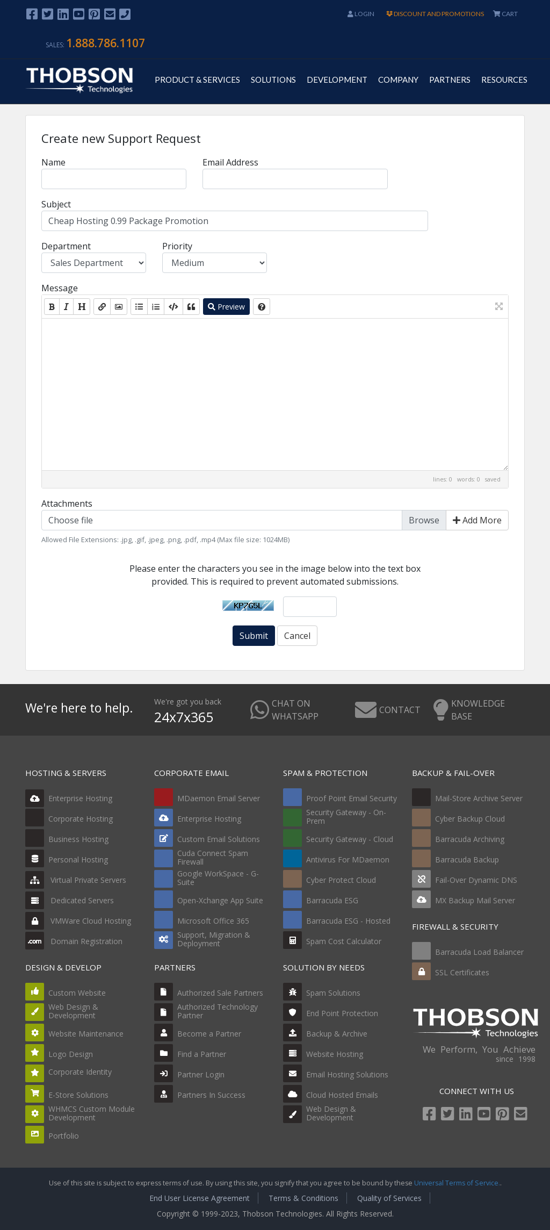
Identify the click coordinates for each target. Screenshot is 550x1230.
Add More (477, 520)
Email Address (230, 162)
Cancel (297, 636)
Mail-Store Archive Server (479, 798)
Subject (56, 204)
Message (59, 288)
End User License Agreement (199, 1198)
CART (505, 14)
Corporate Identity (80, 1072)
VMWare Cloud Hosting (78, 921)
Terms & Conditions (303, 1198)
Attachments (66, 503)
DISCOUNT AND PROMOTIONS (435, 14)
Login (361, 14)
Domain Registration (73, 941)
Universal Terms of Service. (457, 1183)
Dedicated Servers (69, 900)
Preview (226, 306)
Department (66, 246)
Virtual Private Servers (75, 880)
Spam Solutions (333, 993)
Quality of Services (389, 1198)
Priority (177, 246)
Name (53, 162)
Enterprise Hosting (68, 798)
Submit (254, 636)
